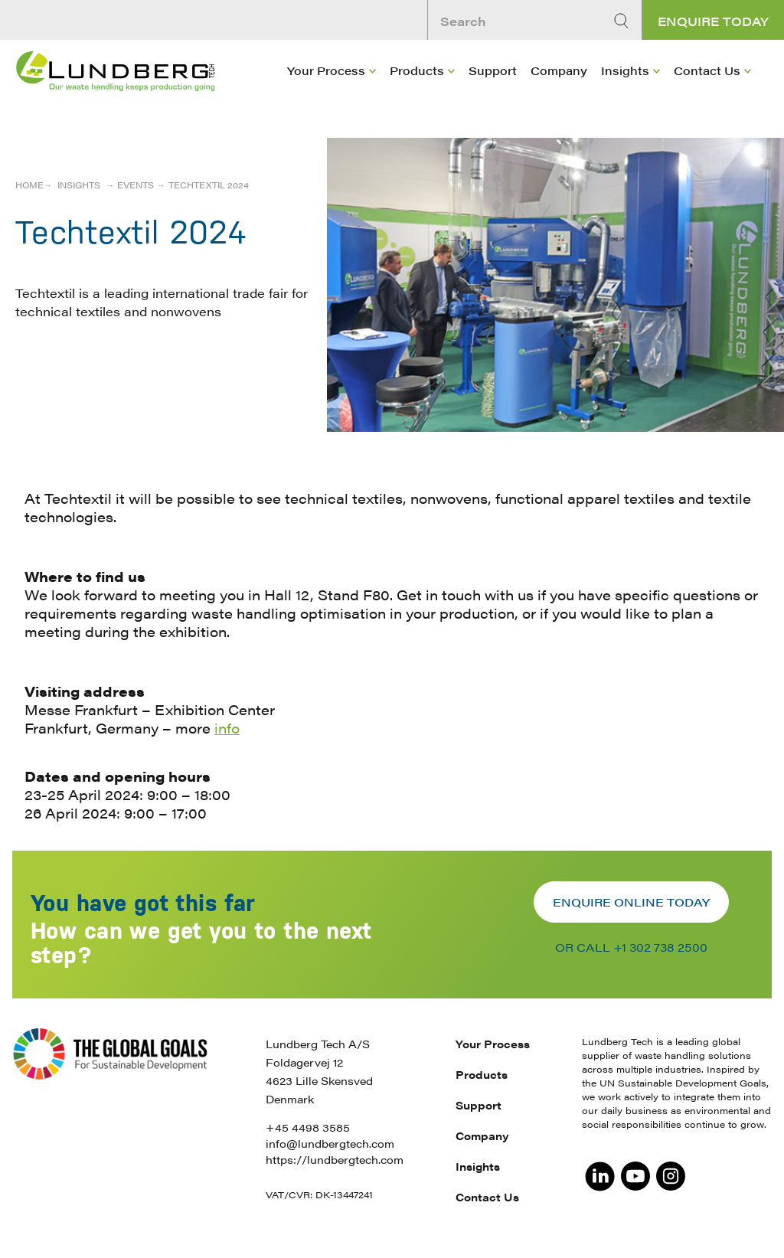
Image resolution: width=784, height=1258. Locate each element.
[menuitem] (331, 92)
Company (559, 70)
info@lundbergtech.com (330, 1143)
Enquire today (713, 21)
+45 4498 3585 (308, 1127)
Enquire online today (631, 902)
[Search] (623, 21)
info (227, 727)
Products (417, 70)
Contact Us (707, 70)
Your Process (326, 70)
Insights (625, 70)
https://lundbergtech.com (334, 1159)
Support (493, 70)
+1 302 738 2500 (660, 947)
